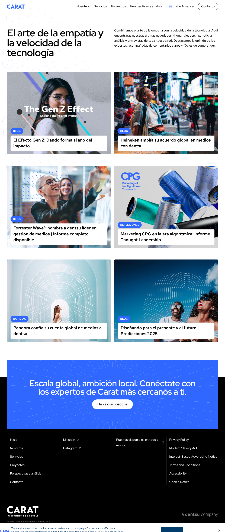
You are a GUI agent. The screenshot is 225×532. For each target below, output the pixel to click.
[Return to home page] (16, 6)
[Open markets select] (181, 6)
